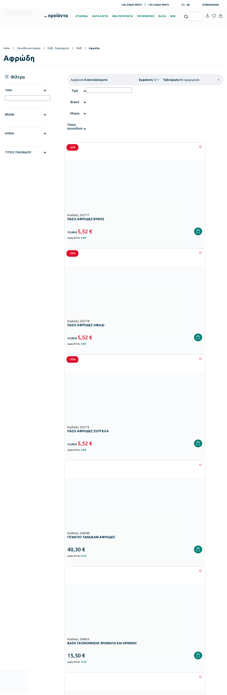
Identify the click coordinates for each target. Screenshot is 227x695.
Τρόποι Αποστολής (163, 606)
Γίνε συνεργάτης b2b (126, 623)
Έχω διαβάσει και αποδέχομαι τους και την (168, 539)
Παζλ (79, 48)
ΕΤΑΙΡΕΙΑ (82, 16)
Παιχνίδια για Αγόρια (28, 48)
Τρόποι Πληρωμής (162, 600)
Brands (119, 612)
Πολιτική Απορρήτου (209, 539)
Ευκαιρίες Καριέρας (126, 617)
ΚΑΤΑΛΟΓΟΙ (100, 16)
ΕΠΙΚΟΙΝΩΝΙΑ (211, 4)
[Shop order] (199, 80)
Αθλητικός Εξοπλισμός (90, 644)
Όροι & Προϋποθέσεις (164, 617)
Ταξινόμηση (171, 79)
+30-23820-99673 (158, 4)
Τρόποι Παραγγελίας (164, 595)
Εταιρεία (120, 595)
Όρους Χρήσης (174, 539)
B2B (172, 16)
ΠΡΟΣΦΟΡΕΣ (145, 16)
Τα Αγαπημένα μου (200, 600)
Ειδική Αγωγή (85, 650)
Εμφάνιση (146, 79)
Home (7, 48)
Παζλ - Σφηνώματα (58, 48)
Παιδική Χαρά (85, 639)
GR (188, 4)
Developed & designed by (113, 690)
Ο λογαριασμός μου (200, 595)
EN (183, 4)
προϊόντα (58, 15)
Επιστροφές (159, 612)
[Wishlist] (111, 146)
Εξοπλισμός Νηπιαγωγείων (92, 610)
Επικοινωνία (196, 606)
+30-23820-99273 (131, 4)
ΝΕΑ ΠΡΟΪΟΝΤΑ (122, 16)
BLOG (162, 16)
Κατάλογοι (121, 606)
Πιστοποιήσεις (123, 600)
